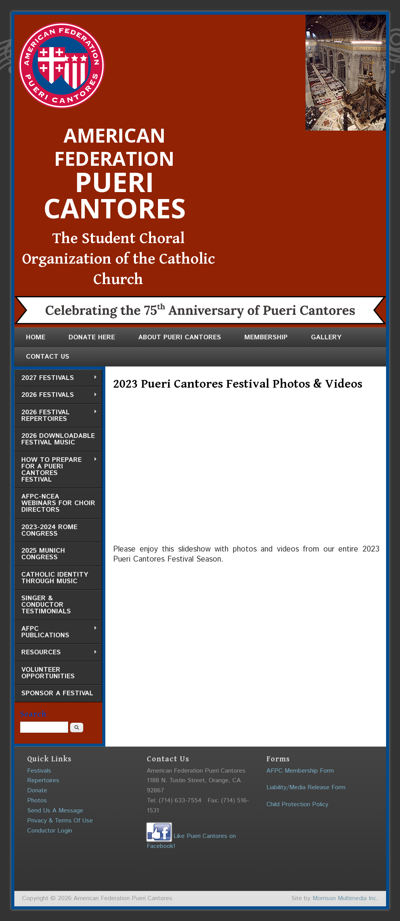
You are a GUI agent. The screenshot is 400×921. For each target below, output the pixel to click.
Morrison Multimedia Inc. (345, 898)
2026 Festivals (55, 395)
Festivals (39, 770)
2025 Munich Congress (43, 554)
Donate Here (92, 337)
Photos (37, 800)
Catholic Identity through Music (54, 578)
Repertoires (43, 780)
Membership (266, 337)
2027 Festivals (55, 378)
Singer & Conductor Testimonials (46, 605)
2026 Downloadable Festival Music (58, 439)
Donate (37, 790)
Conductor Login (49, 830)
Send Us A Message (55, 810)
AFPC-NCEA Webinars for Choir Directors (58, 503)
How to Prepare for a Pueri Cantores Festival (55, 469)
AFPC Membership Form (300, 770)
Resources (55, 652)
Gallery (326, 337)
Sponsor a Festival (57, 693)
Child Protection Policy (297, 804)
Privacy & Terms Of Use (60, 820)
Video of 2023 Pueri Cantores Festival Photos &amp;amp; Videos (237, 471)
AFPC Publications (55, 632)
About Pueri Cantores (179, 337)
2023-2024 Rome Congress (49, 530)
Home (35, 337)
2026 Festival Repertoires (55, 416)
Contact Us (47, 356)
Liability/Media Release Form (305, 787)
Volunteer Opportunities (48, 673)
